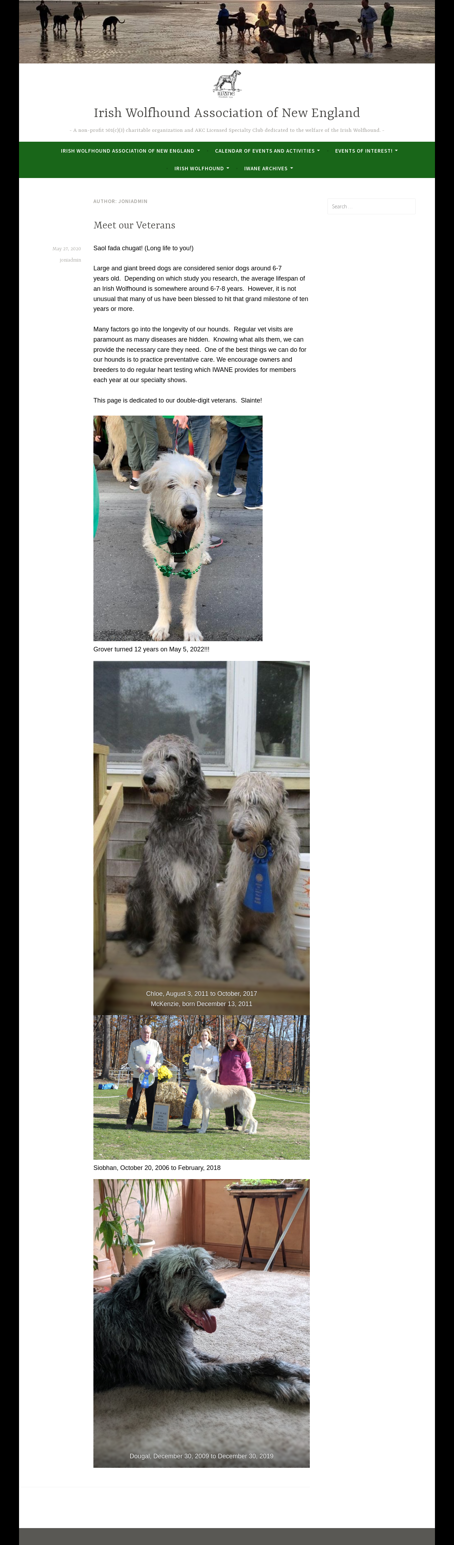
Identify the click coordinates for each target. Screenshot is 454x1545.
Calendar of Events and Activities (265, 150)
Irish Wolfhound (199, 168)
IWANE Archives (266, 168)
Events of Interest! (364, 150)
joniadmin (70, 260)
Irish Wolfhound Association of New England (227, 113)
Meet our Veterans (134, 226)
